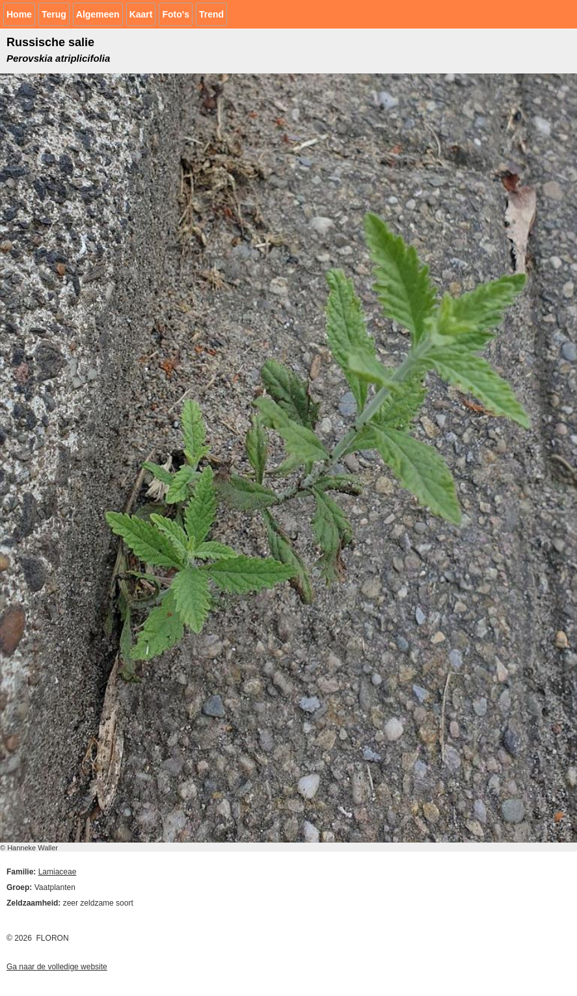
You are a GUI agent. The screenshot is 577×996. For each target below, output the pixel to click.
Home (19, 14)
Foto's (175, 14)
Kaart (141, 14)
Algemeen (98, 14)
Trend (211, 14)
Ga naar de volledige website (57, 966)
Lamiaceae (57, 871)
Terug (54, 14)
